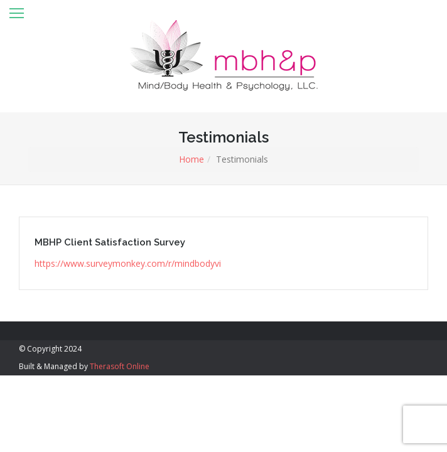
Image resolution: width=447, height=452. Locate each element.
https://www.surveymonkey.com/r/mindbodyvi (128, 263)
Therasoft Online (119, 366)
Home (191, 159)
